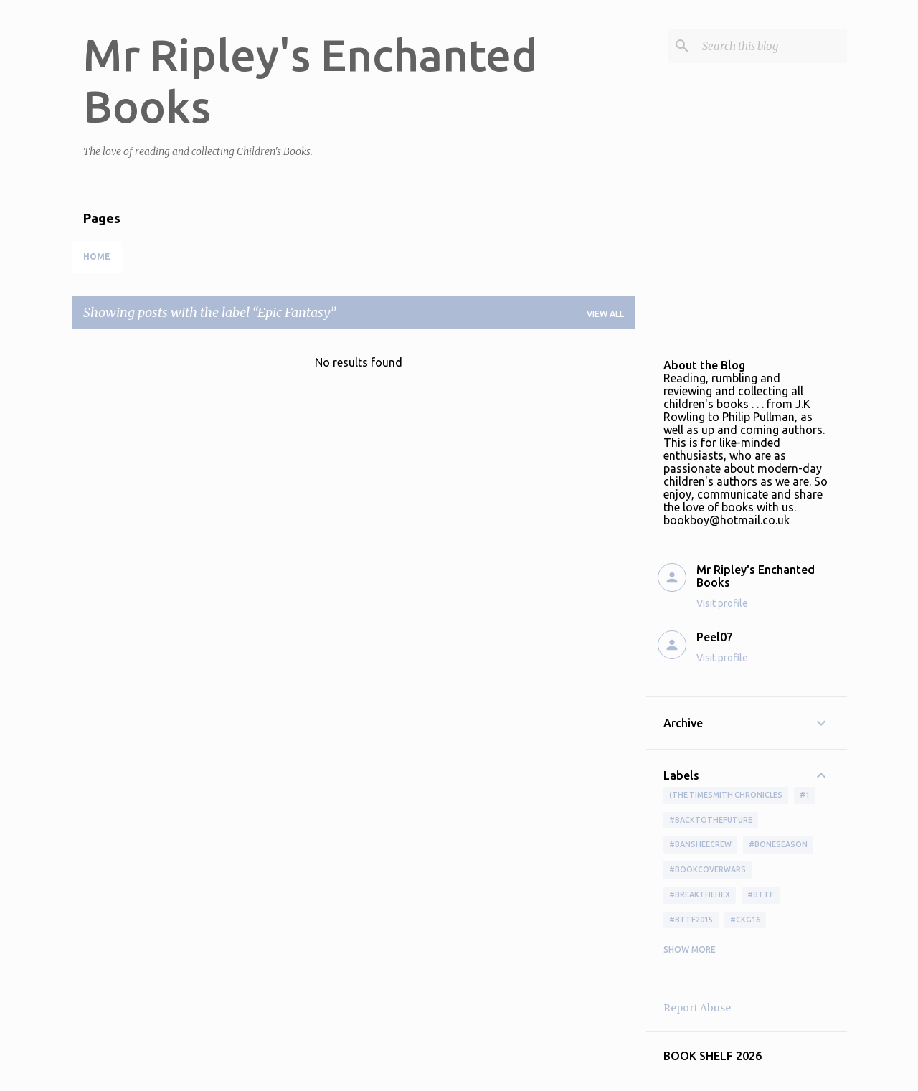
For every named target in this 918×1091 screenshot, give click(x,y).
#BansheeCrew (700, 844)
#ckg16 (745, 919)
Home (96, 256)
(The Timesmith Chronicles (725, 794)
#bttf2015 (691, 919)
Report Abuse (697, 1007)
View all (605, 313)
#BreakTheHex (699, 894)
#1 (805, 794)
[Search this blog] (771, 46)
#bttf (760, 894)
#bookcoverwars (707, 869)
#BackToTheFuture (710, 820)
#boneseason (778, 844)
